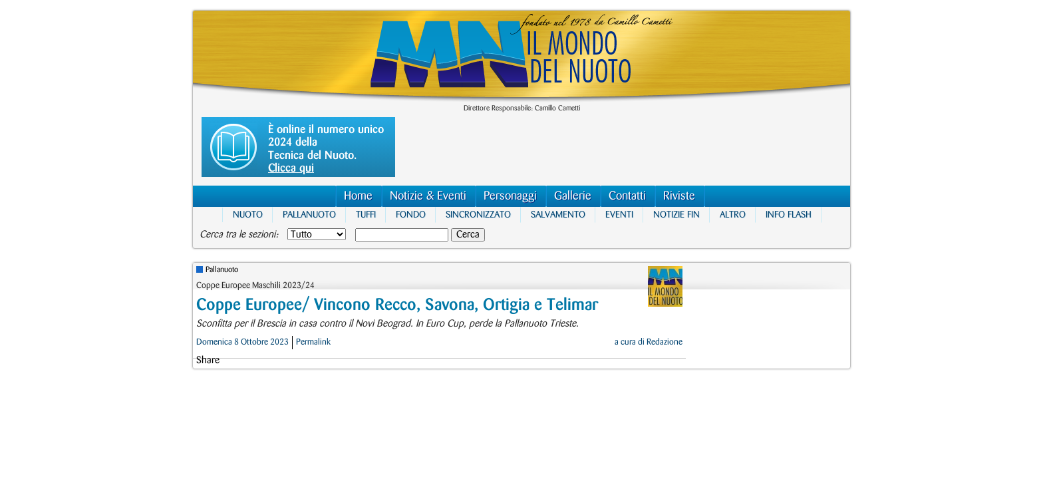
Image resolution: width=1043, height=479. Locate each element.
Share (208, 360)
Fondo (411, 214)
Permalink (313, 342)
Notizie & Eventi (428, 196)
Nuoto (248, 214)
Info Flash (789, 214)
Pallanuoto (309, 214)
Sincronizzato (478, 214)
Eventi (619, 214)
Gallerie (572, 196)
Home (358, 196)
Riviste (679, 196)
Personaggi (510, 196)
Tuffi (366, 214)
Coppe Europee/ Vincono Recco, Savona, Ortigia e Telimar (397, 305)
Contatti (627, 196)
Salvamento (558, 214)
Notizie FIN (676, 214)
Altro (733, 214)
